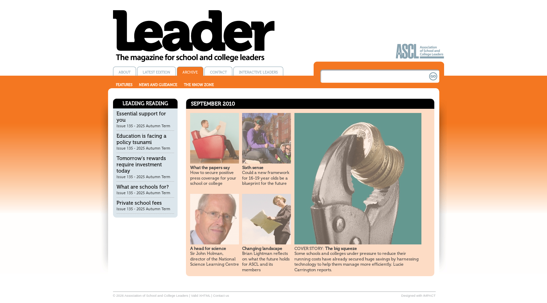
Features (124, 85)
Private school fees (139, 203)
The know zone (199, 85)
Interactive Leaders (258, 72)
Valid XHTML (200, 295)
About (124, 72)
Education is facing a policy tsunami (141, 139)
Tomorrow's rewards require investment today (141, 164)
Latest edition (156, 72)
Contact (218, 72)
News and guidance (158, 85)
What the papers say (210, 167)
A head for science (208, 248)
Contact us (221, 295)
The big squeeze (325, 248)
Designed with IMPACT (418, 295)
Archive (190, 72)
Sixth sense (252, 167)
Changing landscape (262, 248)
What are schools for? (143, 187)
